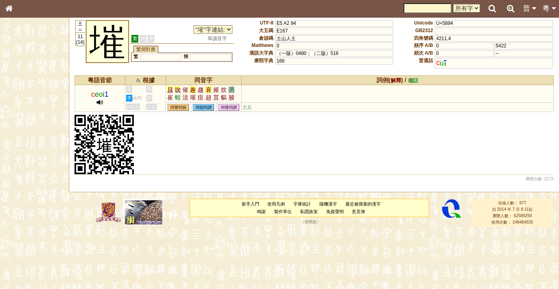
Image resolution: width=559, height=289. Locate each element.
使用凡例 (276, 203)
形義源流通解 (24, 138)
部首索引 (19, 107)
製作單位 (283, 211)
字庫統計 (302, 203)
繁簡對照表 (22, 275)
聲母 (16, 215)
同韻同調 (204, 107)
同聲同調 (229, 107)
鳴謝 (261, 211)
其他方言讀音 (24, 230)
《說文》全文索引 (29, 252)
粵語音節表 (22, 160)
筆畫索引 (19, 115)
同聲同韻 (178, 107)
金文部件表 (22, 131)
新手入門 (250, 203)
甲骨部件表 (22, 123)
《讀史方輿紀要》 (29, 260)
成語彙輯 (19, 267)
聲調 (38, 215)
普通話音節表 (24, 223)
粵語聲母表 (22, 167)
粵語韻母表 (22, 175)
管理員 (310, 222)
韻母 (27, 215)
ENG (35, 88)
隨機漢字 (328, 203)
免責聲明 (335, 211)
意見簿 (358, 211)
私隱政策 (309, 211)
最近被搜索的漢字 (363, 203)
